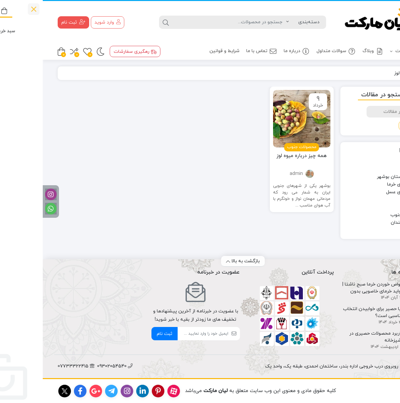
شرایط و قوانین (182, 51)
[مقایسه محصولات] (31, 51)
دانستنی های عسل (361, 192)
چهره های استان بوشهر (357, 177)
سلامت (373, 200)
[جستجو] (187, 22)
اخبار (375, 169)
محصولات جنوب (364, 215)
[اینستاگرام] (8, 194)
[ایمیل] (160, 333)
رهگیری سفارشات (92, 51)
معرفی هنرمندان (364, 222)
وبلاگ (330, 51)
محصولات (364, 51)
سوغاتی (372, 207)
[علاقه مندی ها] (44, 51)
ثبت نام (122, 334)
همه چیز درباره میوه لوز (259, 155)
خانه (377, 73)
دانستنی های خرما (362, 184)
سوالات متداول (293, 51)
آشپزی (373, 161)
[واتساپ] (8, 208)
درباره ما (254, 51)
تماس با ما (218, 51)
